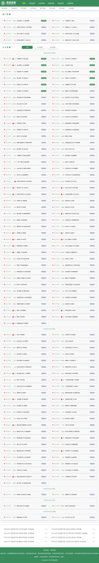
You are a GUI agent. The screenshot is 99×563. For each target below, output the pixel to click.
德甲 (15, 252)
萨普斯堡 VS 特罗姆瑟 (71, 297)
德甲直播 (42, 8)
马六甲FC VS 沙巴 (70, 517)
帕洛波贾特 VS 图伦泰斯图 (72, 123)
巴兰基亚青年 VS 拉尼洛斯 (23, 457)
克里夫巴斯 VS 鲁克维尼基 (72, 104)
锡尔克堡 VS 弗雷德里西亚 (23, 213)
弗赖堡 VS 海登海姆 (22, 252)
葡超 (15, 284)
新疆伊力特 (68, 40)
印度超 (14, 258)
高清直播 (44, 20)
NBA (15, 373)
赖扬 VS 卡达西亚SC (70, 360)
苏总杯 (62, 226)
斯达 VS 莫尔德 (21, 380)
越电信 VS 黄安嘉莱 (22, 220)
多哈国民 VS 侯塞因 (22, 405)
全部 (27, 47)
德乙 (63, 155)
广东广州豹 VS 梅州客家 (23, 162)
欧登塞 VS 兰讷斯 (69, 200)
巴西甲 (62, 405)
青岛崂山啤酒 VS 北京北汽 (72, 194)
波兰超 (62, 116)
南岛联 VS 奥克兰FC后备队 (24, 494)
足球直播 (42, 3)
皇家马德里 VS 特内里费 (71, 373)
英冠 (63, 129)
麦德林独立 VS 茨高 (22, 517)
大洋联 (14, 494)
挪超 (63, 220)
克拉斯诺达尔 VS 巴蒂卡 (71, 347)
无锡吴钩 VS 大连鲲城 (22, 71)
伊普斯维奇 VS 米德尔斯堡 (72, 129)
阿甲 (63, 425)
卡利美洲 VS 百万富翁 (71, 476)
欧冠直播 (62, 8)
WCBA (14, 27)
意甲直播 (52, 8)
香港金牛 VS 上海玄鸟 (22, 187)
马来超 (62, 517)
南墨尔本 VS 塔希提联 (71, 494)
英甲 (15, 506)
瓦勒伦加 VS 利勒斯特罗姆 (72, 220)
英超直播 (32, 3)
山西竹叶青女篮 (21, 27)
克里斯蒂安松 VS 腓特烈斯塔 (24, 297)
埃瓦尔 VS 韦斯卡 (69, 354)
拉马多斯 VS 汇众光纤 (71, 181)
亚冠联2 (62, 271)
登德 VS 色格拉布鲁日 (22, 265)
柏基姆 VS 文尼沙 (69, 304)
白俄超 (14, 142)
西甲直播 (23, 8)
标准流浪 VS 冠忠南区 (71, 110)
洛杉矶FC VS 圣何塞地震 (71, 450)
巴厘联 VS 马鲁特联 (22, 200)
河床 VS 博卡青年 (69, 425)
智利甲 (62, 444)
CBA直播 (71, 8)
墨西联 (14, 450)
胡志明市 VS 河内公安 (22, 149)
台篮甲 (14, 91)
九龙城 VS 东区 (69, 65)
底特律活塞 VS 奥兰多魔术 (72, 438)
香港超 (62, 65)
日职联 (14, 20)
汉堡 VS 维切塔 (69, 341)
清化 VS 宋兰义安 (69, 149)
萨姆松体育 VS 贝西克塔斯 (23, 271)
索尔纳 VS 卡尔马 (69, 207)
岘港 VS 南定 (68, 136)
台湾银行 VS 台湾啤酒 (22, 91)
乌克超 (62, 104)
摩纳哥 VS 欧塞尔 (69, 233)
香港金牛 (67, 27)
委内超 (14, 431)
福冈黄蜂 (27, 20)
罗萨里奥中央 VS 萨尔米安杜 (24, 463)
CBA (15, 33)
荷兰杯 (14, 341)
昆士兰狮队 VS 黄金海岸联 (72, 71)
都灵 (73, 20)
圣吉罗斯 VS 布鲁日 (22, 354)
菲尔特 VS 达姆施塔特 (22, 175)
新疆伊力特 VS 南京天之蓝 (72, 213)
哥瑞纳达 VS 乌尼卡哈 (22, 129)
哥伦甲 (14, 457)
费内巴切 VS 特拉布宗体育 (23, 226)
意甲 (63, 20)
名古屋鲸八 (20, 20)
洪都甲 (14, 483)
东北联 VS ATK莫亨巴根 (23, 258)
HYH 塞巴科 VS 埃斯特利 (71, 470)
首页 (23, 3)
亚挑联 (14, 97)
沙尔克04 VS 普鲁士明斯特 (24, 168)
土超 (15, 155)
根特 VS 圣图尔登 (69, 162)
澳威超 (14, 78)
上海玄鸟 (74, 27)
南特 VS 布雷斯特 (21, 310)
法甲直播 (33, 8)
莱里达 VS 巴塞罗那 (22, 116)
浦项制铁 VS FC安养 (70, 84)
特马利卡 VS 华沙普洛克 (71, 116)
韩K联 (63, 84)
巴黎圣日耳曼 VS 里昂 (71, 399)
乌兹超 (62, 142)
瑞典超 (62, 207)
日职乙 (62, 58)
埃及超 (62, 386)
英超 (15, 233)
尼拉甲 (62, 470)
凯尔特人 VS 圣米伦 (70, 226)
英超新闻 (70, 3)
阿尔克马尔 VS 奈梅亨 (22, 341)
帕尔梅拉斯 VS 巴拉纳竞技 (23, 438)
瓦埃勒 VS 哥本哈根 (70, 334)
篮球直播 (51, 3)
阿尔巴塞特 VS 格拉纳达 (23, 360)
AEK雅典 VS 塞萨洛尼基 (23, 291)
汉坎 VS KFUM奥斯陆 (70, 291)
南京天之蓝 (76, 40)
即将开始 (92, 20)
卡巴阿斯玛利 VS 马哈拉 (71, 386)
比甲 (63, 162)
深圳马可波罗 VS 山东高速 (23, 194)
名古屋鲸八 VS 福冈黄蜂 (23, 65)
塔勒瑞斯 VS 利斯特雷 (71, 457)
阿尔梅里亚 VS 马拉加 (71, 412)
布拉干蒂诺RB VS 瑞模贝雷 (72, 431)
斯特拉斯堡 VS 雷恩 (70, 310)
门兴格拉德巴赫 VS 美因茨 (72, 380)
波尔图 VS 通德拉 (69, 418)
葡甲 (15, 110)
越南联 (62, 136)
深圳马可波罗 (68, 33)
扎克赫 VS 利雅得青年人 (71, 252)
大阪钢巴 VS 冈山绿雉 (22, 58)
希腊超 (14, 291)
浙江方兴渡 (20, 33)
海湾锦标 (62, 252)
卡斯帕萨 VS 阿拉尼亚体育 (23, 155)
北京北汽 (28, 40)
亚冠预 (62, 97)
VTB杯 (14, 278)
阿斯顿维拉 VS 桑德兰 (22, 246)
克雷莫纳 (67, 20)
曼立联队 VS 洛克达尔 (22, 78)
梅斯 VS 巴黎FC (21, 316)
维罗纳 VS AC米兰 (21, 239)
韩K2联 (62, 78)
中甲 (15, 71)
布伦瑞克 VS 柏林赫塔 (71, 155)
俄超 (63, 175)
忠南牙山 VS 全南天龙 (22, 84)
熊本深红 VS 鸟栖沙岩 (71, 58)
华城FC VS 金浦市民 (70, 78)
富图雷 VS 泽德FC (21, 392)
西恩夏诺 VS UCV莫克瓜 (71, 463)
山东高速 (76, 33)
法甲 (63, 233)
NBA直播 (4, 8)
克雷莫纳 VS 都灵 (21, 123)
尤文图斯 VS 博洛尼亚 (22, 399)
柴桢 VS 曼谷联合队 (70, 506)
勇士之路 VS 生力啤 (22, 104)
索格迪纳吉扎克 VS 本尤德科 (72, 142)
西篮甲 (14, 116)
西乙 (63, 354)
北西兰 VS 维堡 (69, 258)
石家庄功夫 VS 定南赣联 (71, 168)
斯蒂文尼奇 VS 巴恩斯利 (23, 506)
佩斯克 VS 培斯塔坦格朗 (71, 91)
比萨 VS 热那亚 (21, 334)
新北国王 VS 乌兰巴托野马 (72, 97)
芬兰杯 (62, 123)
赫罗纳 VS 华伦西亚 (22, 347)
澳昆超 (62, 71)
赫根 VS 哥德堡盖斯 (70, 278)
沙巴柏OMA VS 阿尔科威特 (24, 97)
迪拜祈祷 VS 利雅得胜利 (71, 271)
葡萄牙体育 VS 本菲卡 (71, 367)
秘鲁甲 (62, 463)
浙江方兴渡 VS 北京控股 (71, 187)
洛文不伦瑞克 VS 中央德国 (72, 246)
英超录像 (61, 3)
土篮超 (14, 226)
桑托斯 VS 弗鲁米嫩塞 (71, 405)
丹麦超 (62, 200)
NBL (63, 27)
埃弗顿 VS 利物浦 (21, 233)
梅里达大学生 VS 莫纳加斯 (23, 431)
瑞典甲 (14, 136)
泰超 (15, 207)
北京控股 (27, 33)
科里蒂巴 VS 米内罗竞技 (23, 412)
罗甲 (15, 386)
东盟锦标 (62, 506)
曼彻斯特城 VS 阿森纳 (22, 323)
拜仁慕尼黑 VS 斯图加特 (71, 316)
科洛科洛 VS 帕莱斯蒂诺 (71, 444)
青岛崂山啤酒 (20, 40)
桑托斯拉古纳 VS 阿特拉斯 (23, 450)
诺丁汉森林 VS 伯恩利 (71, 239)
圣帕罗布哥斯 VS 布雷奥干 (23, 304)
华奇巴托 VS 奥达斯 (22, 470)
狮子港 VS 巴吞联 (21, 207)
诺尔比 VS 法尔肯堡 (22, 136)
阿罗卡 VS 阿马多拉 (22, 284)
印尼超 (62, 91)
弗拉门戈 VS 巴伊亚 (22, 444)
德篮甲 (62, 246)
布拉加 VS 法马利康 (22, 418)
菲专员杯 (14, 104)
